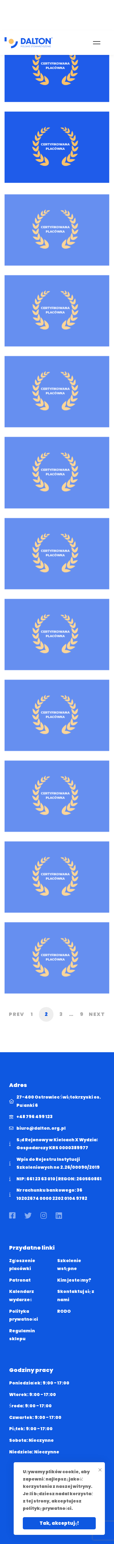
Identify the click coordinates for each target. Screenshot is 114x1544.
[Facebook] (12, 1215)
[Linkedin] (59, 1215)
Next (97, 1014)
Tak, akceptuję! (59, 1523)
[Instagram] (43, 1215)
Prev (16, 1014)
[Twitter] (28, 1215)
